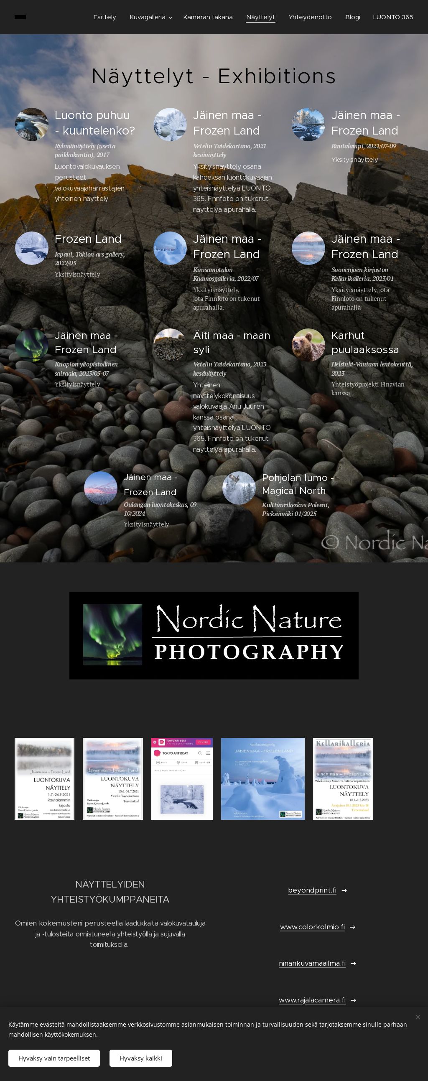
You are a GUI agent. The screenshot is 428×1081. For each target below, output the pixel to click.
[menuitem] (106, 17)
